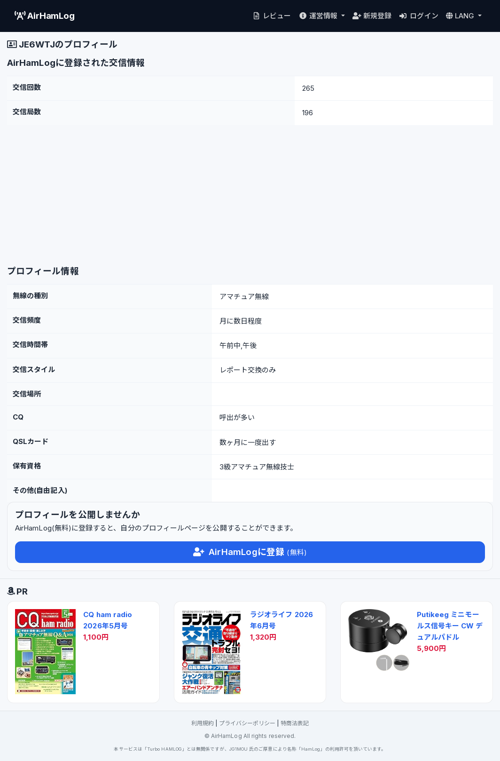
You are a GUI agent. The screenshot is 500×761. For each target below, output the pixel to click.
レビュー (271, 15)
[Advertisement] (250, 196)
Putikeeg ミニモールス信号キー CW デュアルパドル (450, 626)
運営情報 (318, 15)
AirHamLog (45, 15)
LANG (461, 15)
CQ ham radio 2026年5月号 (107, 620)
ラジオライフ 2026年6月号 (281, 620)
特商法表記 (295, 723)
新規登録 (371, 15)
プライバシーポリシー (247, 723)
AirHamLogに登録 (250, 552)
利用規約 (202, 723)
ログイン (418, 15)
